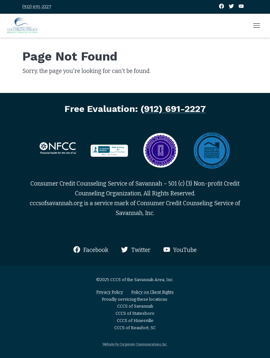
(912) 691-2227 (36, 6)
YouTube (180, 250)
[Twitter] (232, 6)
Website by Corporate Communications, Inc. (135, 344)
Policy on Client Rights (152, 292)
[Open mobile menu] (256, 25)
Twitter (135, 250)
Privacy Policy (109, 292)
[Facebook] (222, 6)
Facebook (90, 250)
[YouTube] (241, 6)
